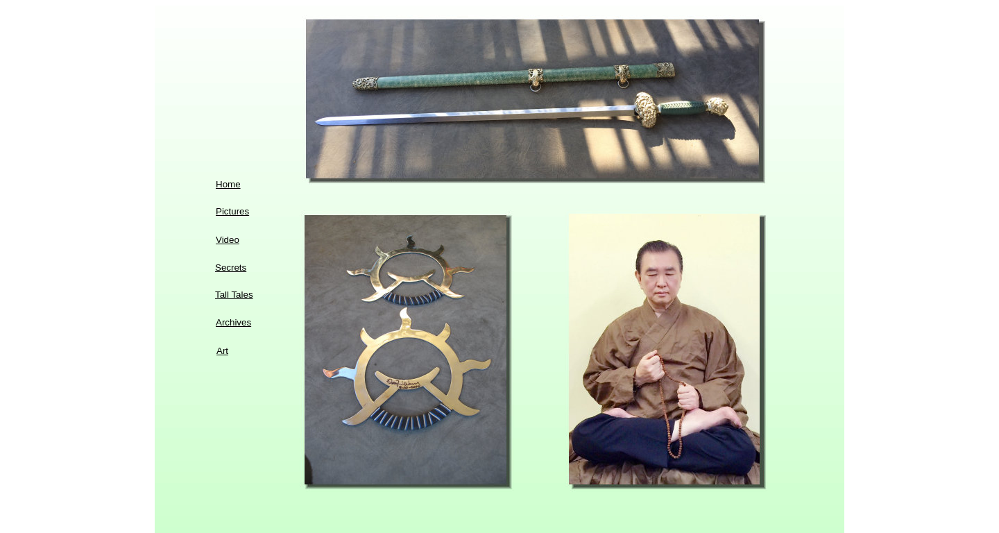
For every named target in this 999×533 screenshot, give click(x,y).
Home (228, 184)
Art (222, 351)
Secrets (230, 267)
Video (227, 240)
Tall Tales (234, 294)
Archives (233, 322)
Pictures (232, 211)
